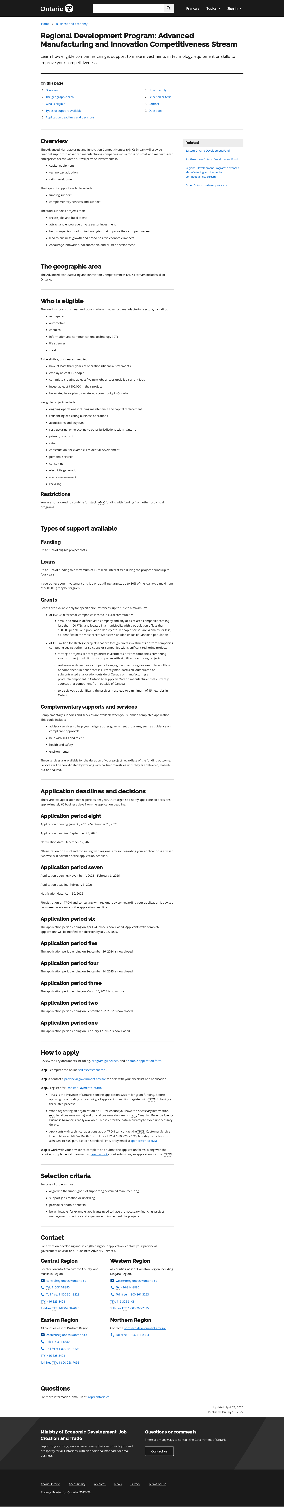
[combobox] (133, 8)
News (118, 1484)
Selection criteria (160, 97)
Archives (100, 1484)
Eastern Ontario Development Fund (207, 150)
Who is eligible (55, 104)
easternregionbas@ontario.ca (64, 1335)
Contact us (159, 1451)
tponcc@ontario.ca (144, 1141)
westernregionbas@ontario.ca (133, 1281)
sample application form (144, 1061)
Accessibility (77, 1484)
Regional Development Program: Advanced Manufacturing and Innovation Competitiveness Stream (212, 172)
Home (45, 24)
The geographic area (60, 97)
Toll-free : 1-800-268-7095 (60, 1308)
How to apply (157, 90)
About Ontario (50, 1484)
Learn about (99, 1154)
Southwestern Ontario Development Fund (211, 159)
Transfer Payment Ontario (84, 1088)
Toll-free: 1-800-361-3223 (60, 1294)
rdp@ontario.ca (98, 1397)
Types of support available (64, 111)
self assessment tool (92, 1070)
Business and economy (71, 24)
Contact (154, 104)
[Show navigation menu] (213, 8)
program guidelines (104, 1061)
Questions (155, 111)
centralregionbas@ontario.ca (63, 1281)
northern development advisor (145, 1328)
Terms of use (157, 1484)
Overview (52, 90)
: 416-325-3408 (53, 1301)
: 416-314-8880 (55, 1287)
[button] (169, 8)
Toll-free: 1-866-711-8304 (129, 1335)
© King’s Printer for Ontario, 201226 (66, 1492)
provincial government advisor (85, 1079)
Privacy (135, 1484)
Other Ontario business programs (206, 185)
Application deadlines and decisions (70, 117)
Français (192, 8)
